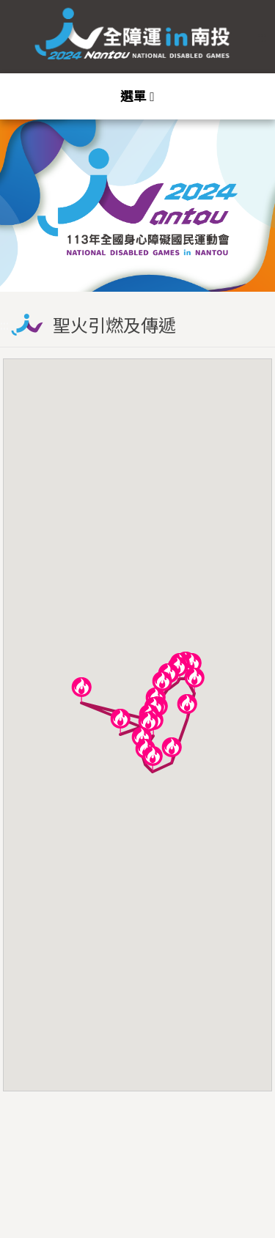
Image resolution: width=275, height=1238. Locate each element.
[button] (81, 690)
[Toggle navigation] (137, 96)
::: (261, 36)
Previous (25, 192)
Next (249, 192)
